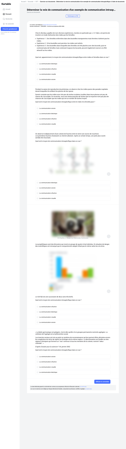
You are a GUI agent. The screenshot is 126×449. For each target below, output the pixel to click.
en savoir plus (83, 386)
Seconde (30, 1)
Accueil (6, 9)
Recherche (7, 19)
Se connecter (8, 24)
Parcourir (7, 14)
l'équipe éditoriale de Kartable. (50, 24)
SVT (36, 1)
